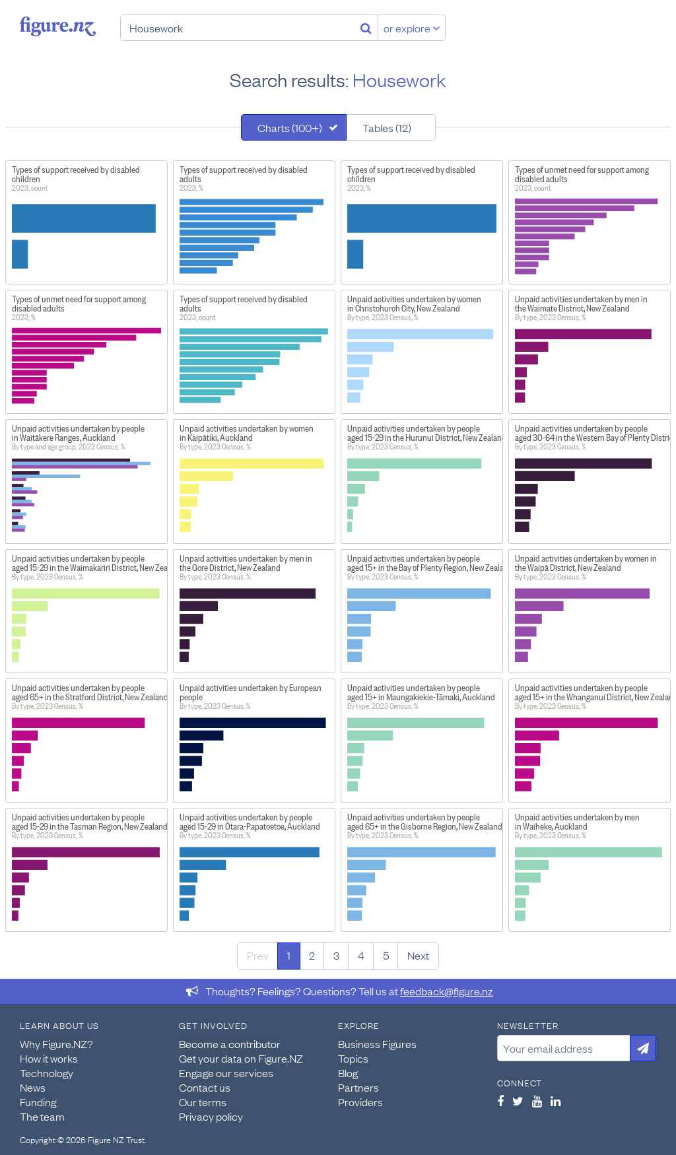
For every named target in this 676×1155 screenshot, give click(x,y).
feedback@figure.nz (446, 990)
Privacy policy (211, 1116)
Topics (353, 1058)
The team (42, 1116)
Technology (46, 1072)
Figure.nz (58, 26)
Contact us (204, 1087)
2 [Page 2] (312, 955)
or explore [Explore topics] (412, 27)
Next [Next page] (418, 955)
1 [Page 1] (288, 955)
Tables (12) (386, 127)
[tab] (294, 127)
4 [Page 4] (361, 955)
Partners (358, 1087)
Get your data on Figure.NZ (241, 1058)
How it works (49, 1058)
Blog (348, 1072)
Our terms (202, 1101)
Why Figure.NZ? (56, 1043)
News (33, 1087)
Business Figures (377, 1043)
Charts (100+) (289, 127)
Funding (38, 1101)
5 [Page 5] (386, 955)
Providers (360, 1101)
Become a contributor (230, 1043)
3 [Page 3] (336, 955)
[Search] (366, 28)
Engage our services (226, 1072)
